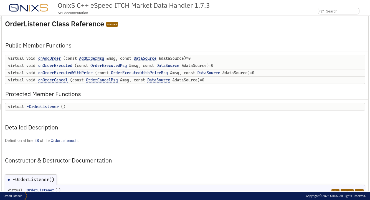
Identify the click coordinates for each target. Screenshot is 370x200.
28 (106, 146)
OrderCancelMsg (171, 86)
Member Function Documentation (333, 80)
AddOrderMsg (160, 58)
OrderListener (13, 196)
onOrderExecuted (125, 65)
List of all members (322, 110)
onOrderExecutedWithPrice (135, 73)
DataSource (214, 58)
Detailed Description (324, 61)
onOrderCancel (122, 86)
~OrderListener (112, 112)
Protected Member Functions (330, 49)
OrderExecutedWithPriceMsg (208, 73)
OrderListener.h (133, 146)
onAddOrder (119, 58)
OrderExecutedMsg (178, 65)
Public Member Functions (328, 19)
